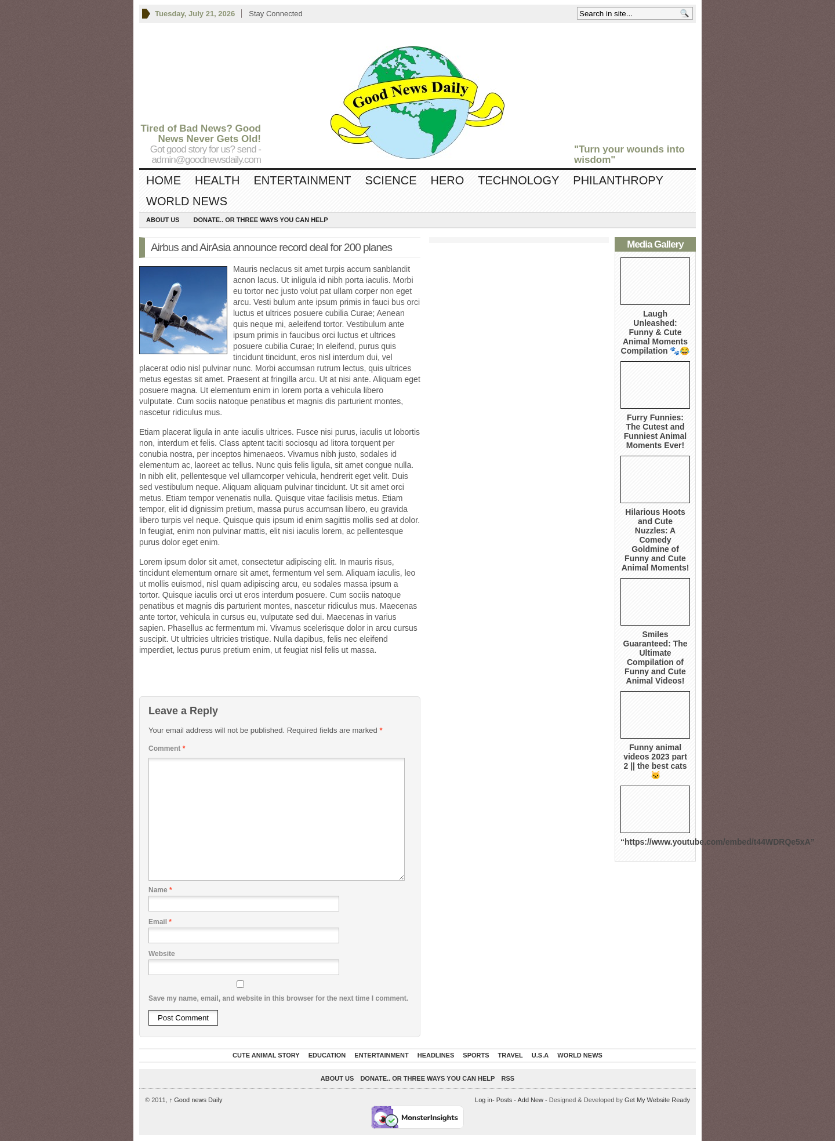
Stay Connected (276, 13)
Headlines (436, 1055)
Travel (510, 1055)
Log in (483, 1099)
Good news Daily (196, 1099)
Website (161, 954)
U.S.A (540, 1055)
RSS (508, 1078)
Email (160, 922)
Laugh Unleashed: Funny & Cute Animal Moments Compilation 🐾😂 (655, 332)
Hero (447, 180)
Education (327, 1055)
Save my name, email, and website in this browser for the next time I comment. (278, 998)
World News (186, 201)
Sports (476, 1055)
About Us (162, 219)
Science (391, 180)
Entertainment (302, 180)
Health (217, 180)
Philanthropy (618, 180)
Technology (518, 180)
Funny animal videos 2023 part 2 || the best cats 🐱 (655, 761)
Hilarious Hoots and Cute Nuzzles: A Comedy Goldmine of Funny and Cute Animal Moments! (655, 539)
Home (163, 180)
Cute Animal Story (266, 1055)
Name (160, 890)
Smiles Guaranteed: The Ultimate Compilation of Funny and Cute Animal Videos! (655, 657)
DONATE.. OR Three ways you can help (260, 219)
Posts (504, 1099)
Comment (166, 748)
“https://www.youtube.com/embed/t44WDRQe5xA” (717, 841)
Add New (530, 1099)
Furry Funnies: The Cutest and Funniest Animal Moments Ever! (655, 431)
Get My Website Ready (657, 1099)
